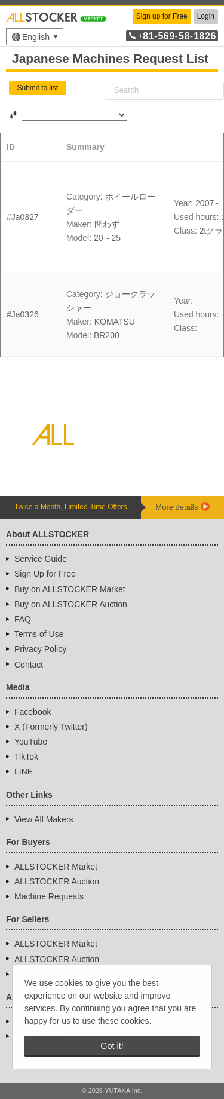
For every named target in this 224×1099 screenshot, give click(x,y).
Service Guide (40, 559)
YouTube (30, 741)
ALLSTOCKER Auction (56, 881)
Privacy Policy (40, 649)
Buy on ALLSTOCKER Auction (70, 604)
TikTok (26, 756)
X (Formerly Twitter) (51, 726)
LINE (23, 771)
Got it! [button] (111, 1046)
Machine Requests (49, 896)
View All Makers (43, 819)
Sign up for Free (162, 16)
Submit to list (38, 88)
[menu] (34, 36)
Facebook (32, 712)
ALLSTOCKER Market (55, 866)
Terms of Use (38, 634)
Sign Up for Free (45, 573)
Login (205, 16)
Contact (28, 664)
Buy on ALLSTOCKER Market (69, 589)
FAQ (22, 619)
